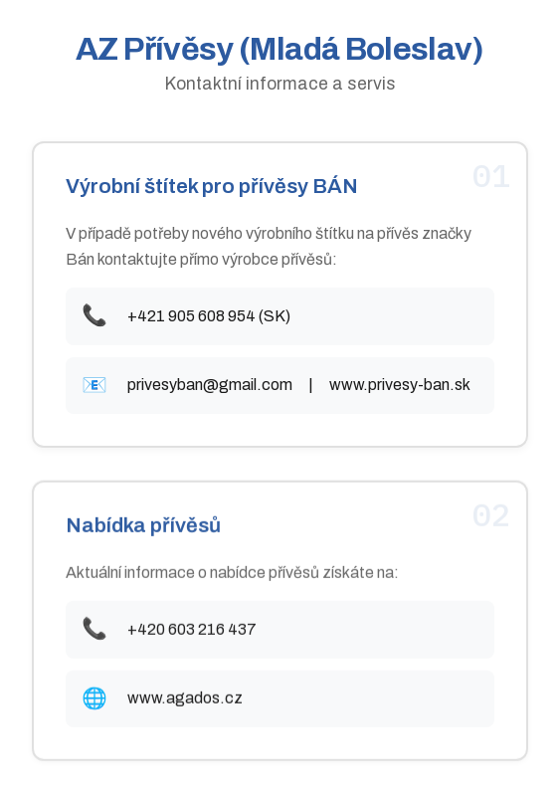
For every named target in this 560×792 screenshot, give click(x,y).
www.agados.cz (185, 699)
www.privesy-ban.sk (399, 385)
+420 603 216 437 (192, 630)
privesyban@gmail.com (209, 385)
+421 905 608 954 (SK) (208, 315)
